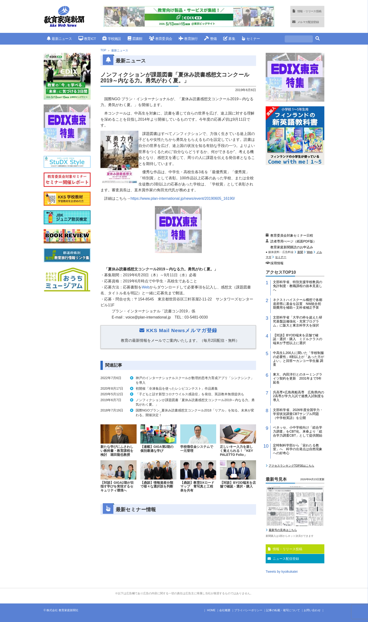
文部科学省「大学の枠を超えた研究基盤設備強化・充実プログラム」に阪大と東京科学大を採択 (297, 321)
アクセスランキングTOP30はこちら (291, 465)
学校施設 (111, 39)
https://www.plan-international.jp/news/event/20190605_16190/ (182, 198)
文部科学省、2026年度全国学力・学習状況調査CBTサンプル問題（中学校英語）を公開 (298, 414)
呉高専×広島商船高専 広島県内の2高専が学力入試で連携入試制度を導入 (298, 396)
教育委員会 (160, 39)
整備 (210, 39)
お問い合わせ (312, 610)
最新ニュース (59, 39)
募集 (229, 39)
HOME (211, 610)
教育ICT (87, 39)
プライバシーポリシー (248, 610)
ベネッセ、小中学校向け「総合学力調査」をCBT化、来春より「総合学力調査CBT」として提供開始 (297, 431)
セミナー (251, 39)
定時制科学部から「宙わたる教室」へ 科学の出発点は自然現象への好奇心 (297, 449)
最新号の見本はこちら (283, 530)
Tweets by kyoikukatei (282, 571)
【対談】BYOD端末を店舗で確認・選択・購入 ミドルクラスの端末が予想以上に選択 (297, 339)
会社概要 (224, 610)
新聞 (300, 252)
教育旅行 (188, 39)
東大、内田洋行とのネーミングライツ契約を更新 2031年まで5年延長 (297, 378)
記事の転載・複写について (283, 610)
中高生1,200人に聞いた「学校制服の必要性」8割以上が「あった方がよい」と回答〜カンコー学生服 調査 (298, 358)
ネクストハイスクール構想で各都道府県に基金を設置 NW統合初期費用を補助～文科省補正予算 (297, 304)
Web (146, 287)
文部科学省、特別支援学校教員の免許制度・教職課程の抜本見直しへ (297, 286)
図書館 (135, 39)
